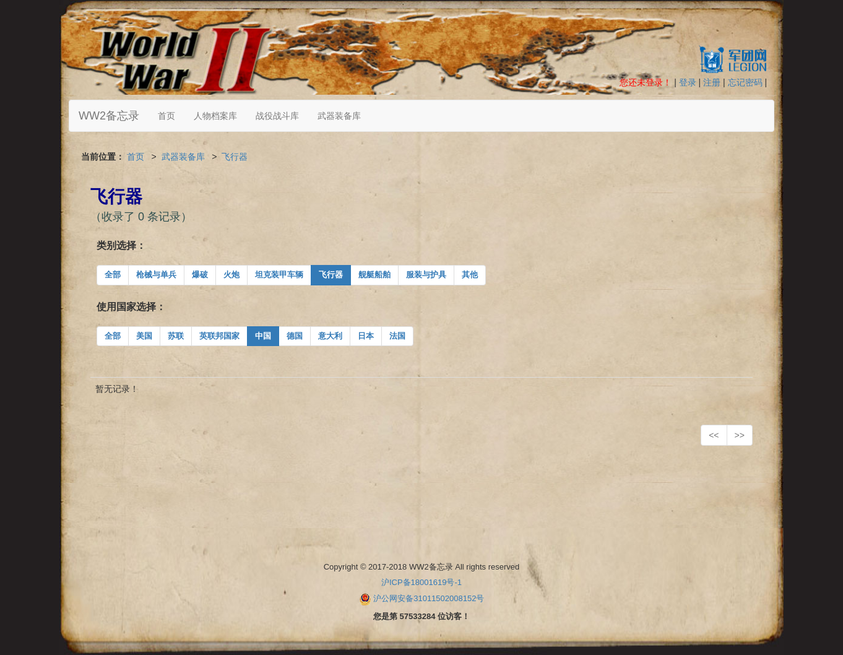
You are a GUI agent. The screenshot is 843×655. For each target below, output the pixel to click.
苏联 (176, 336)
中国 (263, 336)
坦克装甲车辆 (279, 274)
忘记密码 (745, 82)
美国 (144, 336)
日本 (366, 336)
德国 (295, 336)
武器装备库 (339, 116)
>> (740, 435)
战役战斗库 (277, 116)
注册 (711, 82)
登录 (687, 82)
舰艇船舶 (374, 274)
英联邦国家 (219, 336)
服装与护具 (426, 274)
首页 (166, 116)
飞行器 (235, 157)
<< (714, 435)
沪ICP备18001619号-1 (421, 582)
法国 (397, 336)
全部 (113, 274)
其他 (470, 274)
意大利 (330, 336)
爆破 (200, 274)
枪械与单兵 (156, 274)
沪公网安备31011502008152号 (428, 598)
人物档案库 (215, 116)
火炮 (231, 274)
